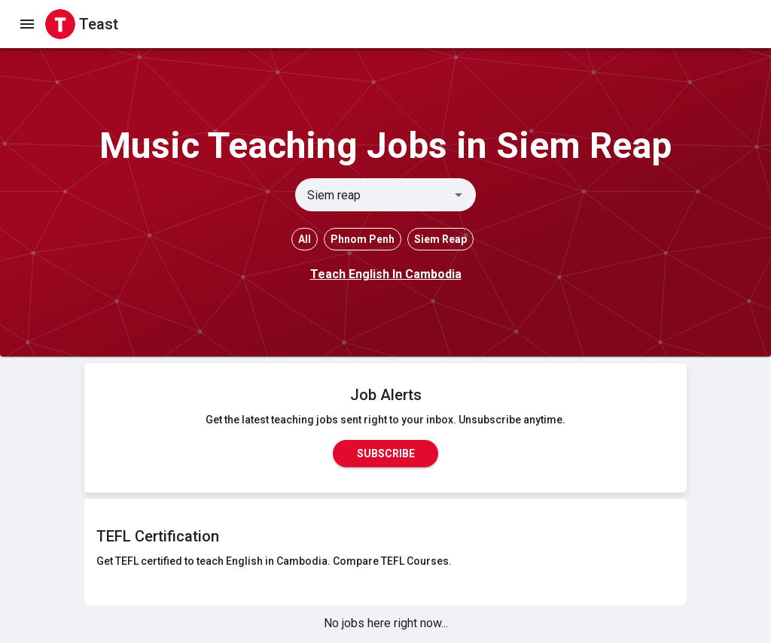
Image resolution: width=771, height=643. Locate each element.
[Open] (458, 194)
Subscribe (385, 453)
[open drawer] (27, 24)
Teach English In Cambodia (386, 274)
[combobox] (373, 194)
